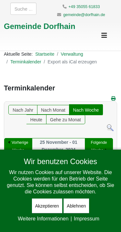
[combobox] (23, 9)
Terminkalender (25, 62)
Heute (36, 119)
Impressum (86, 218)
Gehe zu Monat (65, 119)
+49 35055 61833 (84, 6)
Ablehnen (76, 206)
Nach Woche (86, 110)
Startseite (44, 54)
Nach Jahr (23, 110)
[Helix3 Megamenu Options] (104, 35)
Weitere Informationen (43, 218)
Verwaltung (72, 54)
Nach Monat (53, 110)
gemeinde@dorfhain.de (84, 14)
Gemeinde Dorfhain (39, 26)
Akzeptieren (47, 206)
